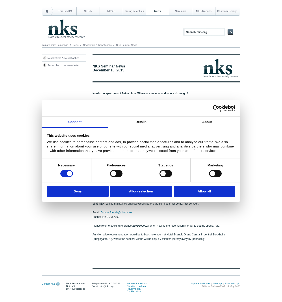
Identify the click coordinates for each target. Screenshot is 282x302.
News (157, 11)
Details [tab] (141, 122)
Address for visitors (137, 283)
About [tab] (207, 122)
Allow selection (141, 191)
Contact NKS (49, 283)
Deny (78, 191)
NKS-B (111, 11)
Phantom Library (227, 11)
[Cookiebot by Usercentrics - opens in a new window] (216, 108)
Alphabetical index (200, 283)
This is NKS (65, 11)
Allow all (204, 191)
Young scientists (134, 11)
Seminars (180, 11)
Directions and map (137, 286)
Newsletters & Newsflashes (97, 45)
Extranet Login (232, 283)
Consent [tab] (75, 122)
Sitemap (217, 283)
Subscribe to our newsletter (63, 65)
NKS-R (88, 11)
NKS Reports (204, 11)
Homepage (62, 45)
